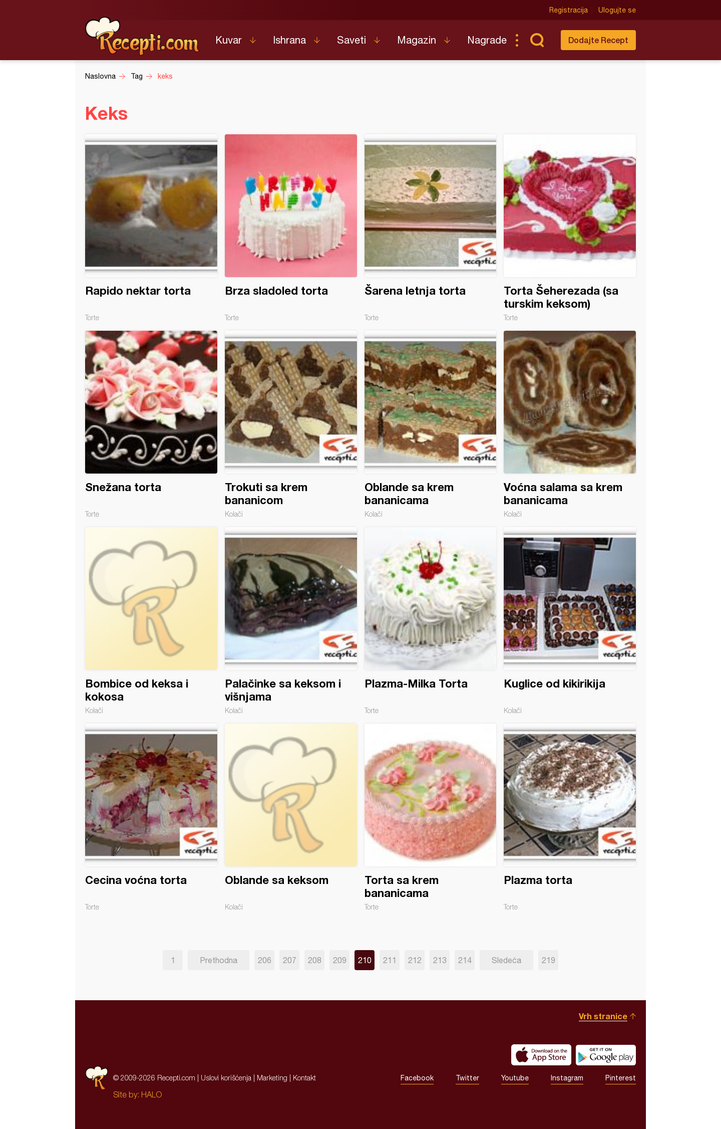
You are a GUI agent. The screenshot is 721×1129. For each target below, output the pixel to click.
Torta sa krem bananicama (431, 817)
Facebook (417, 1078)
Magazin (416, 40)
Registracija (568, 10)
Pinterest (620, 1078)
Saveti (351, 40)
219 (548, 960)
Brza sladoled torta (291, 228)
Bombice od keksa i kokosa (151, 621)
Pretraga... (537, 40)
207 (289, 960)
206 (264, 960)
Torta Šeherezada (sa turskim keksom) (570, 228)
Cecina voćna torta (151, 817)
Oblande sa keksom (291, 817)
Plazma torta (570, 817)
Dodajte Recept (598, 40)
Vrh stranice (603, 1016)
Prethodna (218, 960)
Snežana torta (151, 424)
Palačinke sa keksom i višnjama (291, 621)
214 (465, 960)
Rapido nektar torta (151, 228)
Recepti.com (142, 36)
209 (339, 960)
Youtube (515, 1078)
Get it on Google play (606, 1054)
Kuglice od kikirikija (570, 621)
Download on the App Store (541, 1054)
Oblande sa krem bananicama (431, 424)
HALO (151, 1094)
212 (415, 960)
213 (440, 960)
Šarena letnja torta (431, 228)
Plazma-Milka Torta (431, 621)
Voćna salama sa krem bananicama (570, 424)
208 (314, 960)
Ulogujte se (617, 10)
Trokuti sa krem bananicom (291, 424)
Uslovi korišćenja (226, 1077)
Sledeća (506, 960)
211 (390, 960)
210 (365, 960)
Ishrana (289, 40)
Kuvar (228, 40)
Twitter (467, 1078)
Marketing (272, 1077)
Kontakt (304, 1077)
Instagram (567, 1078)
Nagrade (487, 40)
